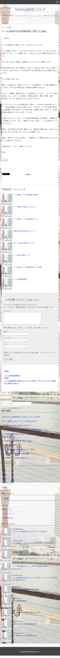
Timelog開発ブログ (30, 9)
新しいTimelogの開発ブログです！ (24, 243)
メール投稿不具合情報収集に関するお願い (17, 443)
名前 (6, 334)
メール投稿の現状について (22, 255)
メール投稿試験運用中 (21, 279)
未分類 (4, 160)
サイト (6, 346)
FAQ (3, 472)
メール (7, 340)
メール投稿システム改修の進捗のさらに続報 (28, 267)
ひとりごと (6, 481)
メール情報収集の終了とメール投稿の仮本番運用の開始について (25, 432)
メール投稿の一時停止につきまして (25, 207)
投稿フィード (7, 512)
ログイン (5, 507)
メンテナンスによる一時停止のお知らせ (16, 428)
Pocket (28, 174)
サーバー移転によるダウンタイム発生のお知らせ (19, 423)
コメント (7, 311)
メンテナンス (7, 485)
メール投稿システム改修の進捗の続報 (25, 195)
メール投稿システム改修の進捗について (26, 219)
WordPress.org (7, 520)
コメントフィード (8, 516)
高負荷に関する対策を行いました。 (25, 231)
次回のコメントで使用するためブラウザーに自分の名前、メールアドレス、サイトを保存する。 (29, 356)
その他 (4, 477)
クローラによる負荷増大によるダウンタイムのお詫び (21, 419)
